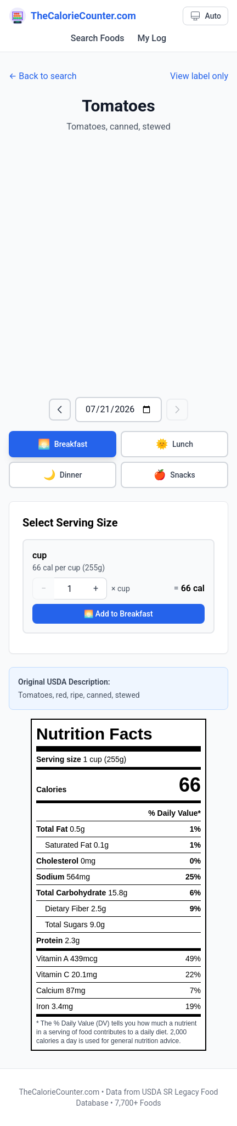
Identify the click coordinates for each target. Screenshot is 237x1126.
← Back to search (43, 76)
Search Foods (98, 38)
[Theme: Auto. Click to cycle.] (205, 16)
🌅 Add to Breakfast (118, 613)
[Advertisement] (118, 265)
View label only (199, 76)
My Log (152, 38)
